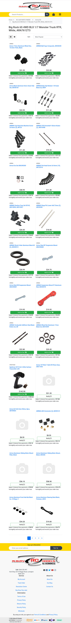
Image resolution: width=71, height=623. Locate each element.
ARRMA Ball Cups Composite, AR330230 (48, 46)
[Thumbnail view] (11, 37)
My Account (21, 579)
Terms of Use (21, 596)
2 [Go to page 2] (32, 538)
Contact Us (49, 586)
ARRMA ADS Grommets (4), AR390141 (48, 411)
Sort (29, 37)
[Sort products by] (48, 37)
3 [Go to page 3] (35, 538)
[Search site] (47, 14)
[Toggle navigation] (60, 14)
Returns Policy (21, 604)
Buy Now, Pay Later (21, 590)
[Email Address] (29, 548)
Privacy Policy (21, 600)
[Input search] (27, 14)
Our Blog (49, 583)
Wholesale (21, 611)
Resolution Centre (21, 586)
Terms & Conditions (40, 614)
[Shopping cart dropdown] (53, 14)
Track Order (21, 583)
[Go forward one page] (42, 538)
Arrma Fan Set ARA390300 (18, 165)
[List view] (14, 37)
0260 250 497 (21, 569)
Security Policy (21, 607)
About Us (49, 579)
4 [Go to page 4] (38, 538)
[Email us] (44, 570)
